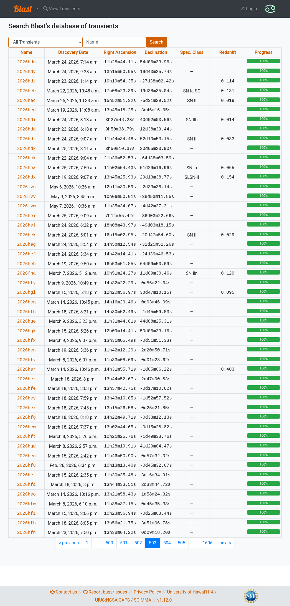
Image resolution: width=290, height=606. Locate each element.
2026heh (26, 264)
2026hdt (26, 139)
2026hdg (26, 129)
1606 (208, 542)
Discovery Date (73, 52)
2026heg (26, 245)
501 (124, 542)
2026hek (26, 235)
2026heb (26, 91)
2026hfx (26, 341)
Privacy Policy (147, 592)
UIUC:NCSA (106, 600)
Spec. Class (191, 52)
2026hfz (26, 514)
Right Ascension (120, 52)
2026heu (26, 456)
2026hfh (26, 312)
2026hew (26, 427)
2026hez (26, 379)
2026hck (26, 158)
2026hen (26, 350)
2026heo (26, 494)
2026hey (26, 398)
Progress (264, 52)
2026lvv (26, 197)
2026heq (26, 302)
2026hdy (26, 72)
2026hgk (26, 331)
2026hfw (26, 504)
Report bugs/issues (105, 592)
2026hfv (26, 360)
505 (181, 542)
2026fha (26, 273)
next (225, 542)
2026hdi (26, 120)
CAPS (124, 600)
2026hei (26, 216)
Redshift (227, 52)
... (97, 542)
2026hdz (26, 81)
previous (69, 542)
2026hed (26, 110)
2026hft (26, 437)
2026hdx (26, 177)
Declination (156, 52)
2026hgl (26, 293)
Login (249, 8)
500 (109, 542)
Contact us (63, 592)
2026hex (26, 408)
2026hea (26, 168)
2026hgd (26, 446)
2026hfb (26, 523)
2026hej (26, 225)
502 (138, 542)
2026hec (26, 101)
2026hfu (26, 465)
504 (167, 542)
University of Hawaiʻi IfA (190, 592)
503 (152, 542)
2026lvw (26, 206)
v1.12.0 (164, 600)
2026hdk (26, 149)
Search (156, 42)
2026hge (26, 321)
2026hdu (26, 62)
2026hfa (26, 485)
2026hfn (26, 533)
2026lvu (26, 187)
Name (26, 52)
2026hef (26, 254)
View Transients (61, 8)
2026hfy (26, 283)
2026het (26, 475)
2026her (26, 369)
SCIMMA (142, 600)
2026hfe (26, 389)
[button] (25, 9)
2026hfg (26, 417)
